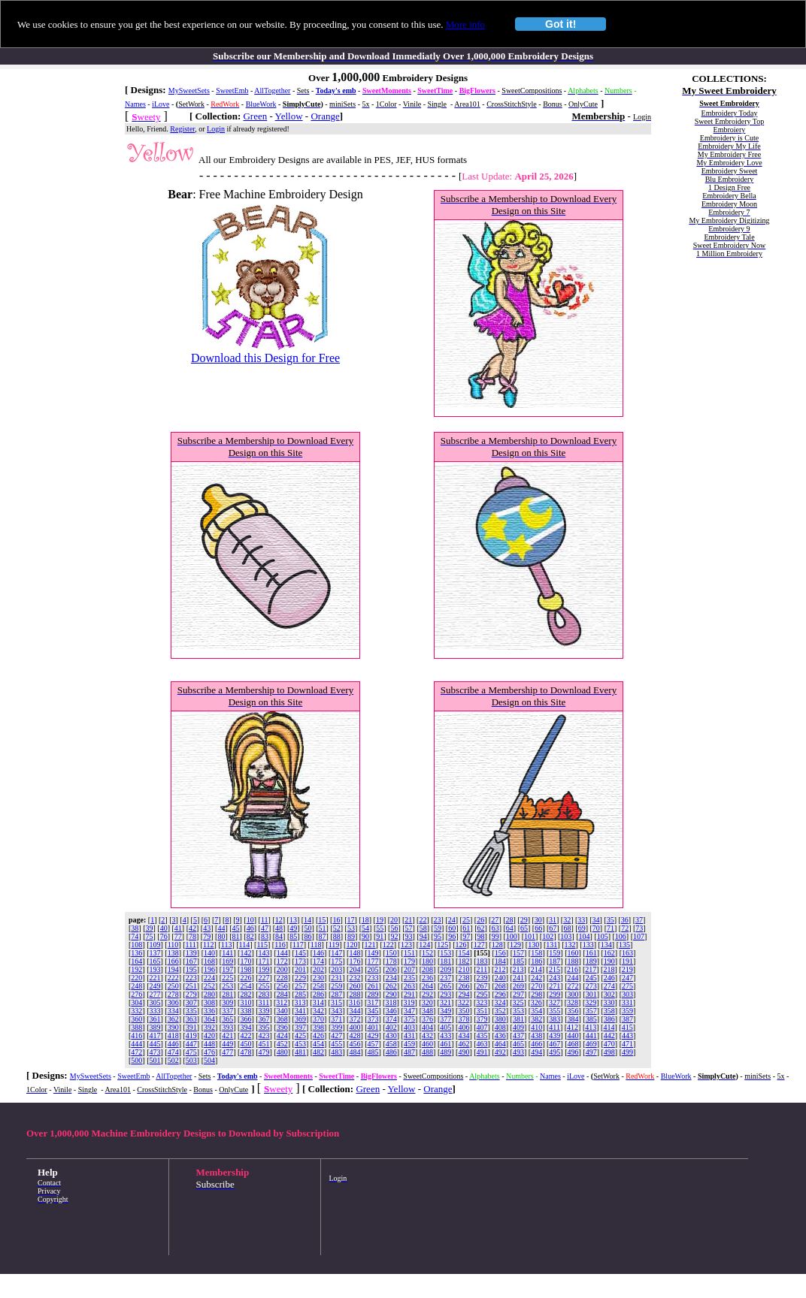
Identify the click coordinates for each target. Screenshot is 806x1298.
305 (155, 1002)
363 (191, 1019)
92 (394, 936)
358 (609, 1011)
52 (337, 928)
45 (236, 928)
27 (494, 920)
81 (236, 936)
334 (173, 1011)
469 (591, 1044)
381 (518, 1019)
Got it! (560, 24)
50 (307, 928)
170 (245, 961)
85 (293, 936)
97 (466, 936)
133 (588, 944)
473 (155, 1052)
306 (173, 1002)
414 (608, 1027)
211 (482, 969)
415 (627, 1027)
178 (391, 961)
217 (590, 969)
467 (554, 1044)
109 (155, 944)
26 (480, 920)
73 (639, 928)
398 (318, 1027)
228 (282, 978)
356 (572, 1011)
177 (373, 961)
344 (354, 1011)
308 (209, 1002)
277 (155, 994)
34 (596, 920)
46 (250, 928)
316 (354, 1002)
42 (192, 928)
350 (463, 1011)
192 (136, 969)
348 (427, 1011)
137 (155, 953)
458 (391, 1044)
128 (497, 944)
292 (427, 994)
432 (427, 1035)
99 (495, 936)
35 (610, 920)
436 (500, 1035)
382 (536, 1019)
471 (627, 1044)
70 (596, 928)
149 (373, 953)
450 (245, 1044)
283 (264, 994)
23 (437, 920)
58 (423, 928)
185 (518, 961)
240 (500, 978)
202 (318, 969)
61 (466, 928)
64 (510, 928)
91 (379, 936)
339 (264, 1011)
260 (354, 986)
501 (155, 1060)
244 (572, 978)
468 (572, 1044)
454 (318, 1044)
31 (552, 920)
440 (572, 1035)
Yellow (289, 116)
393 (227, 1027)
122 (388, 944)
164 (136, 961)
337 (227, 1011)
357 (591, 1011)
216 (572, 969)
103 (565, 936)
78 (192, 936)
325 (518, 1002)
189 (591, 961)
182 (463, 961)
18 (365, 920)
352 (500, 1011)
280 (209, 994)
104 (584, 936)
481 (300, 1052)
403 (409, 1027)
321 (445, 1002)
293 (445, 994)
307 (191, 1002)
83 (264, 936)
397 (300, 1027)
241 (518, 978)
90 (365, 936)
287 (336, 994)
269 (518, 986)
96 (452, 936)
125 (442, 944)
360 (136, 1019)
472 (136, 1052)
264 (427, 986)
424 (282, 1035)
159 (554, 953)
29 (524, 920)
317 (372, 1002)
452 (282, 1044)
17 (351, 920)
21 (408, 920)
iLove (160, 104)
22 (422, 920)
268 (500, 986)
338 (245, 1011)
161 (591, 953)
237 (445, 978)
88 (337, 936)
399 (336, 1027)
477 (227, 1052)
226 (245, 978)
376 (427, 1019)
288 (354, 994)
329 (590, 1002)
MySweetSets (189, 90)
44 (221, 928)
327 (554, 1002)
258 (318, 986)
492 (500, 1052)
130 (533, 944)
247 (627, 978)
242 (536, 978)
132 (570, 944)
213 (518, 969)
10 (250, 920)
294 (463, 994)
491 (482, 1052)
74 (134, 936)
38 (134, 928)
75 (149, 936)
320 (427, 1002)
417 (155, 1035)
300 (572, 994)
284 (282, 994)
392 (209, 1027)
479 (264, 1052)
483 (336, 1052)
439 (554, 1035)
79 (207, 936)
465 (518, 1044)
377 (445, 1019)
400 (354, 1027)
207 (409, 969)
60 (452, 928)
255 (264, 986)
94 (423, 936)
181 (445, 961)
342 (318, 1011)
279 (191, 994)
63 (495, 928)
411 (554, 1027)
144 (282, 953)
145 (300, 953)
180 (427, 961)
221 (155, 978)
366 (245, 1019)
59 (437, 928)
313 (300, 1002)
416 (136, 1035)
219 (627, 969)
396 (282, 1027)
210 (463, 969)
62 (480, 928)
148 (354, 953)
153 (445, 953)
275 (627, 986)
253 (227, 986)
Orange (325, 116)
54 (365, 928)
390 (173, 1027)
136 (136, 953)
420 (209, 1035)
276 (136, 994)
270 (536, 986)
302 (609, 994)
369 (300, 1019)
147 (336, 953)
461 (445, 1044)
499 (627, 1052)
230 (318, 978)
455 (336, 1044)
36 (625, 920)
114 (244, 944)
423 (264, 1035)
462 (463, 1044)
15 (322, 920)
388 (136, 1027)
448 (209, 1044)
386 (609, 1019)
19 (379, 920)
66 (538, 928)
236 (427, 978)
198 (245, 969)
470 (609, 1044)
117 (298, 944)
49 (293, 928)
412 (572, 1027)
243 (554, 978)
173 (300, 961)
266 (463, 986)
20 (394, 920)
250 (173, 986)
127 (479, 944)
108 (136, 944)
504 (209, 1060)
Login (216, 129)
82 (250, 936)
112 (208, 944)
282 (245, 994)
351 (482, 1011)
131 (551, 944)
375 (409, 1019)
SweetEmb (232, 90)
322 (463, 1002)
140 (209, 953)
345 (373, 1011)
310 (245, 1002)
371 (336, 1019)
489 (445, 1052)
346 (391, 1011)
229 (300, 978)
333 (155, 1011)
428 (354, 1035)
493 (518, 1052)
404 (427, 1027)
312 (281, 1002)
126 (460, 944)
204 (354, 969)
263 (409, 986)
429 (373, 1035)
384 (572, 1019)
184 (500, 961)
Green (255, 116)
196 (209, 969)
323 (481, 1002)
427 (336, 1035)
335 (191, 1011)
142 (245, 953)
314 (318, 1002)
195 (191, 969)
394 (245, 1027)
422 (245, 1035)
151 (409, 953)
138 (173, 953)
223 (191, 978)
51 (322, 928)
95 (437, 936)
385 (591, 1019)
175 (336, 961)
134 (606, 944)
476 (209, 1052)
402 (391, 1027)
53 (351, 928)
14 (307, 920)
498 (609, 1052)
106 (620, 936)
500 (136, 1060)
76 (164, 936)
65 (524, 928)
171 (264, 961)
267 (482, 986)
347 (409, 1011)
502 (173, 1060)
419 (191, 1035)
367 (264, 1019)
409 (518, 1027)
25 (466, 920)
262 (391, 986)
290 (391, 994)
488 (427, 1052)
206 (391, 969)
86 (307, 936)
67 (552, 928)
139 (191, 953)
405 (445, 1027)
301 (591, 994)
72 (625, 928)
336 (209, 1011)
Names (135, 104)
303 (627, 994)
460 (427, 1044)
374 (391, 1019)
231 (336, 978)
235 (409, 978)
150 (391, 953)
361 (155, 1019)
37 (639, 920)
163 (627, 953)
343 (336, 1011)
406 (463, 1027)
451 (264, 1044)
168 (209, 961)
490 (463, 1052)
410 (536, 1027)
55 (379, 928)
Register (182, 129)
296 (500, 994)
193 (155, 969)
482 (318, 1052)
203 (336, 969)
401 (373, 1027)
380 (500, 1019)
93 (409, 936)
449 (227, 1044)
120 (351, 944)
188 (572, 961)
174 (318, 961)
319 (409, 1002)
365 (227, 1019)
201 (300, 969)
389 (155, 1027)
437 (518, 1035)
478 (245, 1052)
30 (538, 920)
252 (209, 986)
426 (318, 1035)
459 (409, 1044)
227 (264, 978)
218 (608, 969)
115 (262, 944)
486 (391, 1052)
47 (264, 928)
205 (373, 969)
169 (227, 961)
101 (529, 936)
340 (282, 1011)
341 (300, 1011)
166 (173, 961)
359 (627, 1011)
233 (373, 978)
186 (536, 961)
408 (500, 1027)
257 (300, 986)
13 (293, 920)
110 (173, 944)
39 (149, 928)
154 (463, 953)
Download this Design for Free (265, 358)
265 (445, 986)
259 (336, 986)
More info (465, 24)
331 (627, 1002)
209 (445, 969)
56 (394, 928)
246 (609, 978)
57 (409, 928)
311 (264, 1002)
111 (191, 944)
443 (627, 1035)
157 (518, 953)
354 (536, 1011)
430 (391, 1035)
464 (500, 1044)
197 (227, 969)
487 (409, 1052)
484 (354, 1052)
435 (482, 1035)
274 (609, 986)
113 (226, 944)
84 (279, 936)
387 (627, 1019)
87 (322, 936)
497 (591, 1052)
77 (178, 936)
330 (608, 1002)
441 (591, 1035)
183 (482, 961)
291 (409, 994)
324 (499, 1002)
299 (554, 994)
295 (482, 994)
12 (279, 920)
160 (572, 953)
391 (191, 1027)
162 (609, 953)
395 (264, 1027)
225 (227, 978)
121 (370, 944)
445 (155, 1044)
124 (424, 944)
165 (155, 961)
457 (373, 1044)
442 (609, 1035)
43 (207, 928)
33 (581, 920)
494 (536, 1052)
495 (554, 1052)
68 (567, 928)
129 (515, 944)
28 (509, 920)
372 (354, 1019)
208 (427, 969)
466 (536, 1044)
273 (591, 986)
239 (482, 978)
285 (300, 994)
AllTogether (272, 90)
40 (164, 928)
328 (572, 1002)
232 (354, 978)
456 (354, 1044)
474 (173, 1052)
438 (536, 1035)
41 (178, 928)
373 (373, 1019)
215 (554, 969)
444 (136, 1044)
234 (391, 978)
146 (318, 953)
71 (610, 928)
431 (409, 1035)
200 (282, 969)
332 (136, 1011)
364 (209, 1019)
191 (627, 961)
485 (373, 1052)
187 (554, 961)
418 (173, 1035)
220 (136, 978)
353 (518, 1011)
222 (173, 978)
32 (567, 920)
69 (582, 928)
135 (624, 944)
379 (482, 1019)
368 (282, 1019)
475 (191, 1052)
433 (445, 1035)
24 (452, 920)
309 (227, 1002)
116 (280, 944)
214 (536, 969)
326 (536, 1002)
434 (463, 1035)
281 (227, 994)
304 (136, 1002)
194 (173, 969)
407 (482, 1027)
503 (191, 1060)
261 (373, 986)
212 (499, 969)
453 (300, 1044)
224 (209, 978)
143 (264, 953)
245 (591, 978)
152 (427, 953)
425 (300, 1035)
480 (282, 1052)
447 (191, 1044)
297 (518, 994)
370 (318, 1019)
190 (609, 961)
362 (173, 1019)
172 (282, 961)
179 (409, 961)
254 (245, 986)
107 (638, 936)
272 (572, 986)
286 (318, 994)
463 (482, 1044)
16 (336, 920)
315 (336, 1002)
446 (173, 1044)
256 (282, 986)
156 (500, 953)
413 (590, 1027)
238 (463, 978)
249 (155, 986)
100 (511, 936)
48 (279, 928)
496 (572, 1052)
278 (173, 994)
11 (264, 920)
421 (227, 1035)
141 (227, 953)
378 (463, 1019)
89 (351, 936)
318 (390, 1002)
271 (554, 986)
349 (445, 1011)
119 (334, 944)
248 (136, 986)
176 (354, 961)
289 (373, 994)
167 (191, 961)
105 (602, 936)
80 (221, 936)
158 (536, 953)
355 (554, 1011)
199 (264, 969)
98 (480, 936)
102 (547, 936)
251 (191, 986)
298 (536, 994)
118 (316, 944)
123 (406, 944)
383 (554, 1019)
